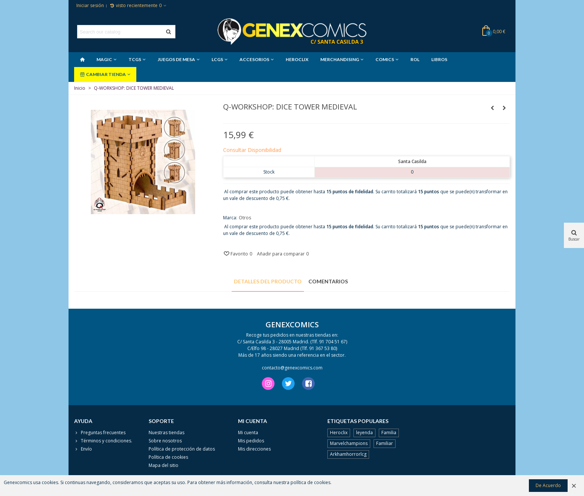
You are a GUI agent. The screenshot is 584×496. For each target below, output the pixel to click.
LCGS (217, 59)
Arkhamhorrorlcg (348, 454)
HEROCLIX (297, 59)
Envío (83, 449)
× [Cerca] (574, 485)
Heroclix (338, 432)
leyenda (364, 432)
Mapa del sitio (163, 465)
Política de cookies (168, 457)
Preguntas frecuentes (100, 432)
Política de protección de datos (182, 449)
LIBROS (439, 59)
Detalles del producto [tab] (268, 281)
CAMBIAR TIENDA (103, 74)
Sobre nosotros (165, 441)
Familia (388, 432)
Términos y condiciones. (103, 441)
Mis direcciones (254, 449)
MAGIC (104, 59)
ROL (414, 59)
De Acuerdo (548, 485)
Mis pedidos (251, 441)
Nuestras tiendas (166, 432)
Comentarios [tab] (328, 281)
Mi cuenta (248, 432)
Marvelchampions (349, 443)
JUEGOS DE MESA (176, 59)
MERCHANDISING (339, 59)
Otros (245, 217)
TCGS (134, 59)
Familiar (384, 443)
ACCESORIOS (254, 59)
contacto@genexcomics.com (292, 368)
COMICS (384, 59)
